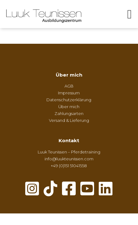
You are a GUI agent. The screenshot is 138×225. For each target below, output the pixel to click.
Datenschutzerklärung (68, 99)
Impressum (69, 92)
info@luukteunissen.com (69, 158)
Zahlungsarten (69, 113)
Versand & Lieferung (69, 120)
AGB (69, 85)
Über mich (69, 75)
